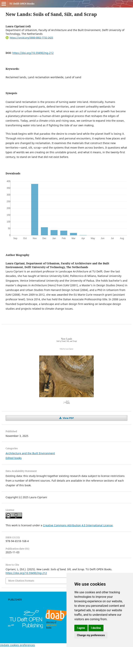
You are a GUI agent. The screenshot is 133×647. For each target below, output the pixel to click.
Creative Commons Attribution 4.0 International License (78, 525)
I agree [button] (81, 627)
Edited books (14, 458)
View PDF (68, 418)
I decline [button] (96, 627)
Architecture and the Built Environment (30, 453)
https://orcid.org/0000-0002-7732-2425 (31, 37)
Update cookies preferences (17, 645)
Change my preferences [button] (91, 635)
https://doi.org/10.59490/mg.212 (33, 53)
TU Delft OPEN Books (21, 3)
